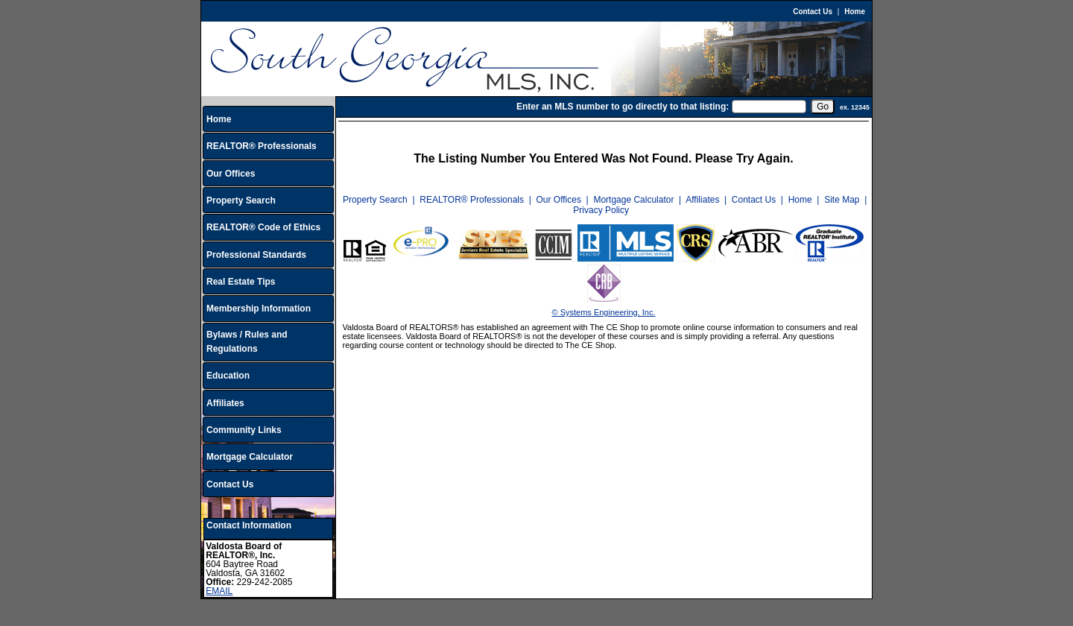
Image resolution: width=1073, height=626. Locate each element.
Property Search (241, 200)
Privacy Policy (601, 210)
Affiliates (225, 403)
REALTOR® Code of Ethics (263, 227)
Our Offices (230, 173)
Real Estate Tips (240, 281)
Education (228, 375)
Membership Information (258, 308)
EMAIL (219, 591)
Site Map (841, 200)
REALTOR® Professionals (261, 146)
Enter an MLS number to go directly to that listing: (622, 106)
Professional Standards (256, 255)
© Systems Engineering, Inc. (604, 312)
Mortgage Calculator (249, 457)
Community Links (244, 430)
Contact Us (812, 11)
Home (854, 11)
